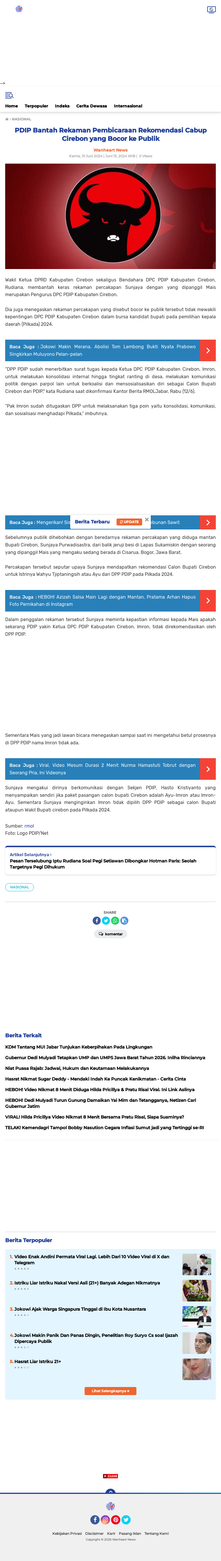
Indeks (62, 106)
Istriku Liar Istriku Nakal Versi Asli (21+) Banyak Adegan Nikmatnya (87, 1283)
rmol (29, 826)
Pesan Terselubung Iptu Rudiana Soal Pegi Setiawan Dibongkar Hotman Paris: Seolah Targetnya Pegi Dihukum (103, 864)
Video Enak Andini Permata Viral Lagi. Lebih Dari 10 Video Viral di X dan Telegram (91, 1259)
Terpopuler (36, 106)
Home (11, 106)
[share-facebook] (97, 921)
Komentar (111, 934)
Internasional (128, 106)
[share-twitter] (106, 921)
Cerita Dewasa (91, 106)
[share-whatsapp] (115, 921)
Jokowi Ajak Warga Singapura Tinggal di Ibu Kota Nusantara (80, 1309)
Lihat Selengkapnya (110, 1391)
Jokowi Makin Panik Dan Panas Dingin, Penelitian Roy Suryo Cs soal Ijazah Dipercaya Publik (96, 1338)
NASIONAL (19, 887)
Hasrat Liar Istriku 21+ (37, 1361)
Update (129, 522)
